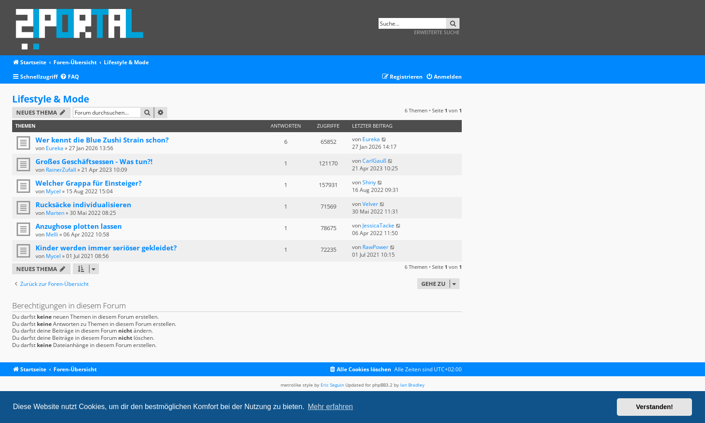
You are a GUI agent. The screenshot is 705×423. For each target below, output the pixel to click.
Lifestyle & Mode (50, 99)
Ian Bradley (412, 385)
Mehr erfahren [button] (330, 406)
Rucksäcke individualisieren (83, 204)
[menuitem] (69, 77)
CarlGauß (374, 161)
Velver (370, 204)
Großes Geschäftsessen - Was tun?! (94, 161)
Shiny (369, 182)
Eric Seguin (332, 385)
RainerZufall (61, 170)
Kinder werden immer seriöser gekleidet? (106, 247)
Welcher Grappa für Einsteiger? (89, 182)
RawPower (375, 247)
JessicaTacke (378, 225)
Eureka (54, 148)
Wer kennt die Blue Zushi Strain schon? (102, 139)
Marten (55, 213)
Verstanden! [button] (654, 406)
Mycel (53, 191)
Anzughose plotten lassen (79, 226)
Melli (52, 234)
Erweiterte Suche (437, 32)
